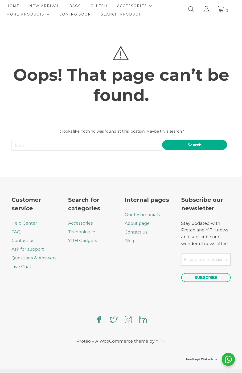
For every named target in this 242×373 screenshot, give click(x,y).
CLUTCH (104, 6)
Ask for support (28, 240)
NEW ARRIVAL (49, 6)
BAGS (80, 6)
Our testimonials (142, 206)
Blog (129, 232)
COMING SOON (80, 14)
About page (137, 215)
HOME (18, 6)
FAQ (16, 223)
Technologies (82, 223)
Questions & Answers (34, 249)
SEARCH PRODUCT (126, 14)
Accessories (80, 214)
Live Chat (21, 258)
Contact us (23, 232)
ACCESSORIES (137, 6)
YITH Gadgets (82, 232)
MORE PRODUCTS (30, 14)
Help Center (24, 214)
